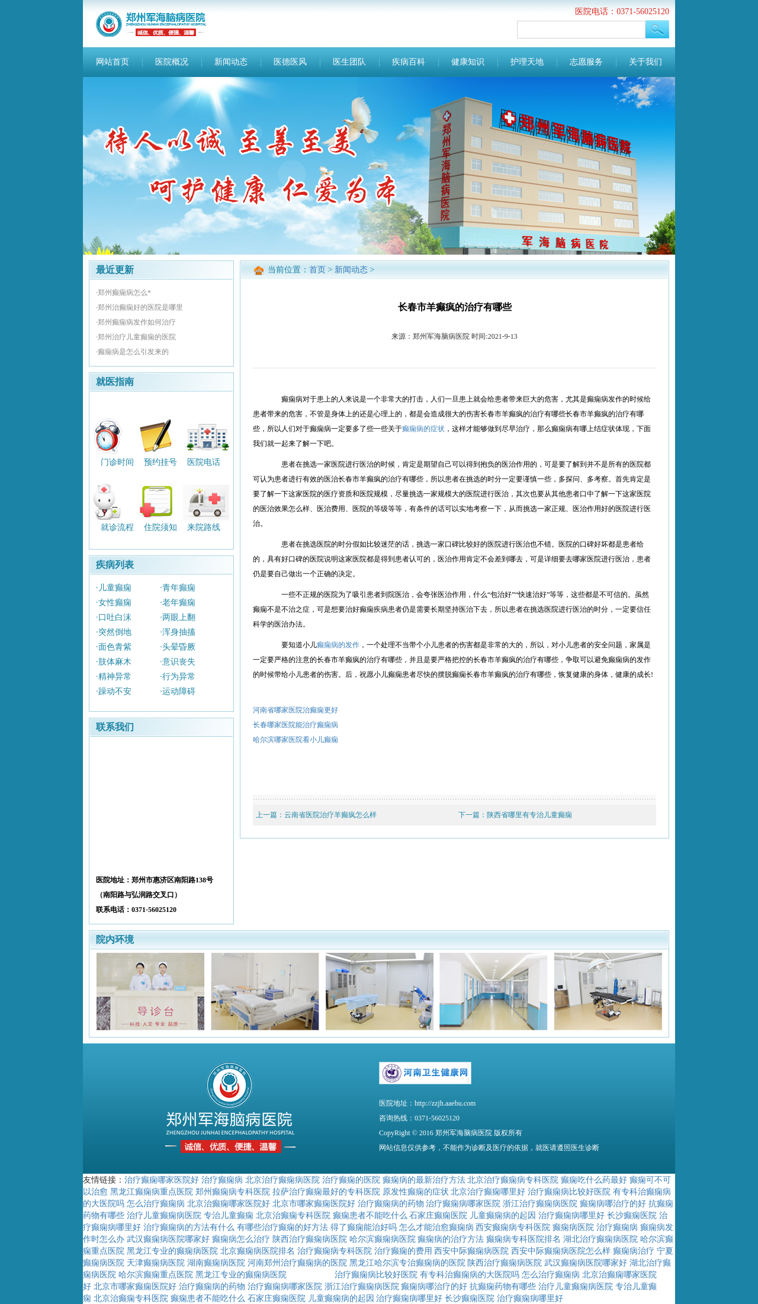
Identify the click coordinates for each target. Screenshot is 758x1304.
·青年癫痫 (177, 587)
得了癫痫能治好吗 (363, 1227)
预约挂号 (160, 461)
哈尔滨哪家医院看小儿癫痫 (295, 739)
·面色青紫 (113, 647)
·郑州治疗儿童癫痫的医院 (136, 337)
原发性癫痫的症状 (416, 1191)
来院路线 (203, 527)
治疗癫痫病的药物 (391, 1203)
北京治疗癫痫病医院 (282, 1179)
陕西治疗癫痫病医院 (309, 1239)
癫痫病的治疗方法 (450, 1239)
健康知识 (467, 61)
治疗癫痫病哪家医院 (463, 1203)
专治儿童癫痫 (228, 1215)
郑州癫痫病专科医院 (232, 1191)
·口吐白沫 (113, 617)
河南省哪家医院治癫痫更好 (295, 710)
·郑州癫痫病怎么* (123, 292)
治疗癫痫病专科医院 (334, 1250)
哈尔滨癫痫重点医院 (155, 1274)
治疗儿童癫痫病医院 (164, 1215)
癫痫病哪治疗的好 (613, 1203)
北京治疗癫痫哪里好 (488, 1191)
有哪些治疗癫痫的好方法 (282, 1227)
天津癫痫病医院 (156, 1262)
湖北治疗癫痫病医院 (600, 1239)
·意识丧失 (177, 661)
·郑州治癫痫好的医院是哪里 (139, 307)
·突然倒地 (113, 632)
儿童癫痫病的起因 (503, 1215)
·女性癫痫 (113, 602)
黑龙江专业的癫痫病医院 (172, 1250)
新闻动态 (231, 61)
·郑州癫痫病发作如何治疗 (136, 322)
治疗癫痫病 (222, 1179)
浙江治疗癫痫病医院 (540, 1203)
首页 (317, 269)
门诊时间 (117, 461)
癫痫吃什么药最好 (594, 1179)
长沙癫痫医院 (632, 1215)
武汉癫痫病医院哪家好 (168, 1239)
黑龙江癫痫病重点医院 (151, 1191)
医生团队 (349, 61)
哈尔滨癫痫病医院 (382, 1239)
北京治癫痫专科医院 (293, 1215)
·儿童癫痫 (113, 587)
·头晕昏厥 (177, 647)
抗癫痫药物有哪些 (503, 1286)
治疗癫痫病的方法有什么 (189, 1227)
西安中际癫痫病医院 (471, 1250)
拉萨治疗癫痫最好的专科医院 (326, 1191)
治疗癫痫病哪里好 (571, 1215)
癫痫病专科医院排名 (523, 1239)
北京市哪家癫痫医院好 (313, 1203)
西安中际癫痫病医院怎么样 (561, 1250)
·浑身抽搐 (177, 632)
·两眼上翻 (177, 617)
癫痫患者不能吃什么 (370, 1215)
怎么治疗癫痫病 (156, 1203)
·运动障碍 (177, 691)
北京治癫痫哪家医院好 (228, 1203)
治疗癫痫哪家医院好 (161, 1179)
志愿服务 (586, 61)
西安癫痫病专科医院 (513, 1227)
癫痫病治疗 (633, 1250)
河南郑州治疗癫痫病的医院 (297, 1262)
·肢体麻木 (113, 661)
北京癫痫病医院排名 (257, 1250)
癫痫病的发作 (338, 645)
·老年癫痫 (177, 602)
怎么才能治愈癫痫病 (436, 1227)
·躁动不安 (113, 691)
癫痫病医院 (573, 1227)
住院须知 (160, 527)
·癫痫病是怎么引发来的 (132, 352)
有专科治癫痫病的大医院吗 (469, 1274)
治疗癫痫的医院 (351, 1179)
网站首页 (112, 61)
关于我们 (645, 61)
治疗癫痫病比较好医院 (569, 1191)
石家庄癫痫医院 (438, 1215)
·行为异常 (177, 676)
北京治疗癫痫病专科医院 (512, 1179)
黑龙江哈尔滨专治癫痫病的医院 (407, 1262)
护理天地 (527, 61)
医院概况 (171, 61)
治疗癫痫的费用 (403, 1250)
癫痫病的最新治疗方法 (424, 1179)
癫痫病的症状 (423, 429)
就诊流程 (117, 527)
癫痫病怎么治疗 (241, 1239)
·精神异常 (113, 676)
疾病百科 (408, 61)
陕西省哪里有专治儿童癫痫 (529, 815)
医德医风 (290, 61)
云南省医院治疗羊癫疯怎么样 (330, 815)
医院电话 (203, 461)
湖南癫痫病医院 (216, 1262)
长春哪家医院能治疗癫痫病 (295, 725)
